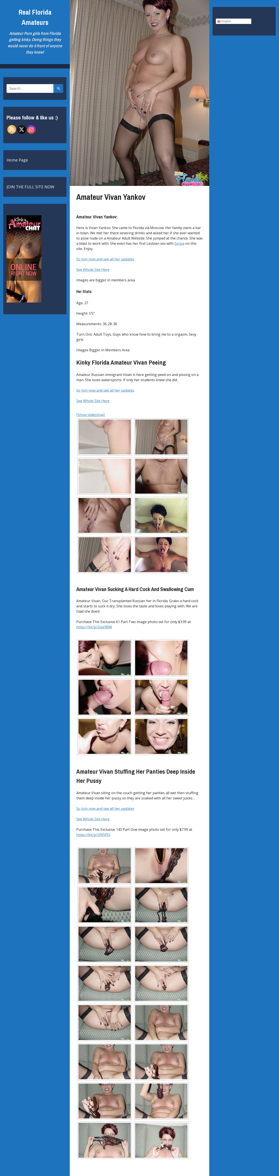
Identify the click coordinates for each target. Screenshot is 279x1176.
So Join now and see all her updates (105, 259)
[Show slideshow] (90, 414)
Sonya (179, 243)
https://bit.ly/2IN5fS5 (93, 834)
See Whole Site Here (92, 269)
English (224, 21)
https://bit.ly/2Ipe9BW (94, 627)
